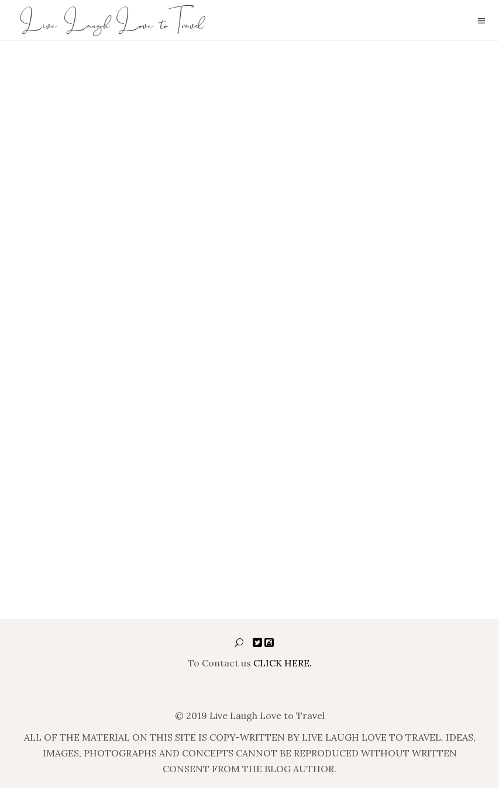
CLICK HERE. (282, 663)
